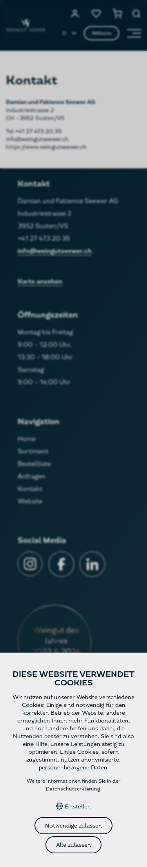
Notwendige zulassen (73, 825)
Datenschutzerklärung (73, 789)
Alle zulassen (73, 844)
